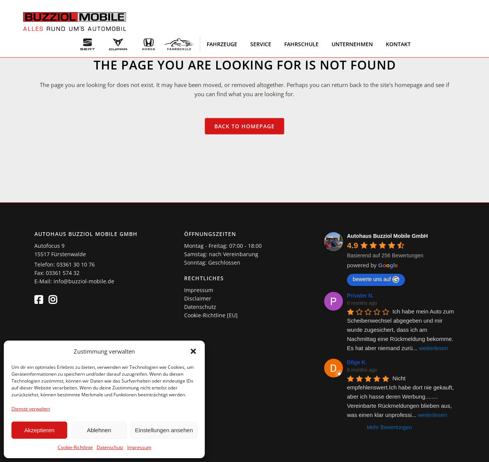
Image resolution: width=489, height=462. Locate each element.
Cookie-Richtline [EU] (211, 315)
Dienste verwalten (30, 408)
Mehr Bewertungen (389, 427)
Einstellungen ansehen (164, 430)
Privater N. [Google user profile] (360, 295)
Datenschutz (110, 447)
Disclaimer (197, 298)
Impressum (139, 447)
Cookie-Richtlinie (75, 447)
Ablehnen (99, 430)
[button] (193, 351)
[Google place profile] (387, 236)
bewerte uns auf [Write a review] (376, 279)
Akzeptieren (39, 430)
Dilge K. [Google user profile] (357, 362)
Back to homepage (244, 126)
